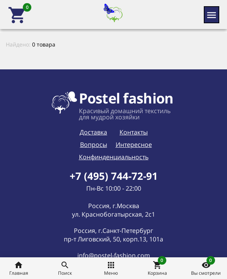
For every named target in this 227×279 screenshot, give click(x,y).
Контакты (133, 132)
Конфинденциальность (113, 157)
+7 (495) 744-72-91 (114, 176)
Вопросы (93, 144)
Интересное (134, 144)
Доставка (93, 132)
